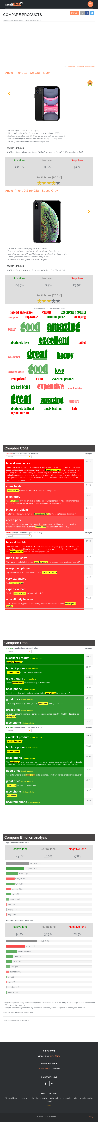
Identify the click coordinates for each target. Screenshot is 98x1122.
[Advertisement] (49, 44)
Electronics (70, 67)
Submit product (44, 1068)
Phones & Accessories (85, 67)
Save (74, 13)
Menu (91, 3)
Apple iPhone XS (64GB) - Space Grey (31, 190)
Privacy (90, 1117)
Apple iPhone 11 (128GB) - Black (27, 72)
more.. (48, 1105)
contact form (55, 1056)
